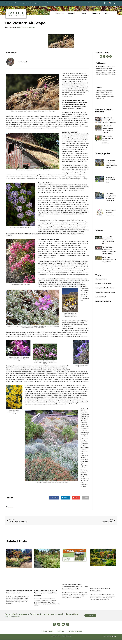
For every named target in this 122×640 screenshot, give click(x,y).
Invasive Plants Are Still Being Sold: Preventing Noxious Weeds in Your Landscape (45, 593)
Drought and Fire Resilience (104, 288)
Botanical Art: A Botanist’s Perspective (111, 213)
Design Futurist (100, 297)
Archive (12, 27)
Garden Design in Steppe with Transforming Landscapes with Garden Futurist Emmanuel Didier (75, 587)
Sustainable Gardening (103, 301)
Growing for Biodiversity (103, 283)
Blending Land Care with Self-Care (110, 180)
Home (6, 27)
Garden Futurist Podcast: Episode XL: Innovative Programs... (108, 120)
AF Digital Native (112, 636)
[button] (59, 13)
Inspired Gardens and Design (105, 292)
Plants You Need (100, 279)
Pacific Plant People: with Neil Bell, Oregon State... (109, 260)
